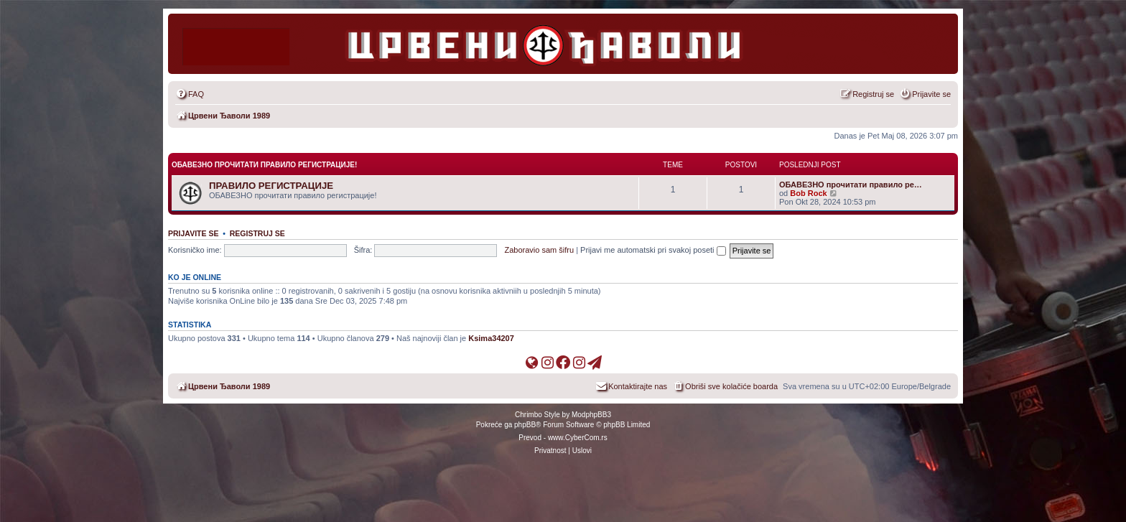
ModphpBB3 (591, 415)
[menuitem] (189, 94)
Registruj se (257, 233)
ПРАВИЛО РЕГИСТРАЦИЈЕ (271, 185)
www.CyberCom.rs (578, 438)
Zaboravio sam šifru (539, 250)
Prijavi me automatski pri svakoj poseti (653, 250)
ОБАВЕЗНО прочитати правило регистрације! (264, 165)
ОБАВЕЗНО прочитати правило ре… (850, 184)
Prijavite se (193, 233)
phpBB (525, 425)
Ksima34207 (491, 338)
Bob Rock (808, 193)
